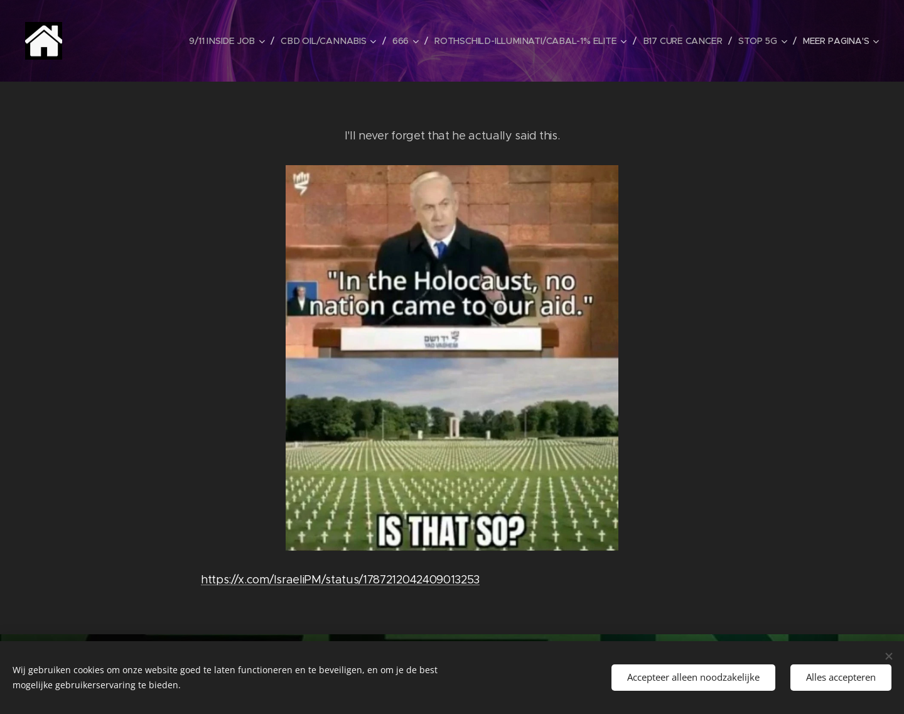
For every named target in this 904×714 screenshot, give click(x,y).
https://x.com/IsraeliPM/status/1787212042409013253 (340, 580)
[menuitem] (230, 41)
